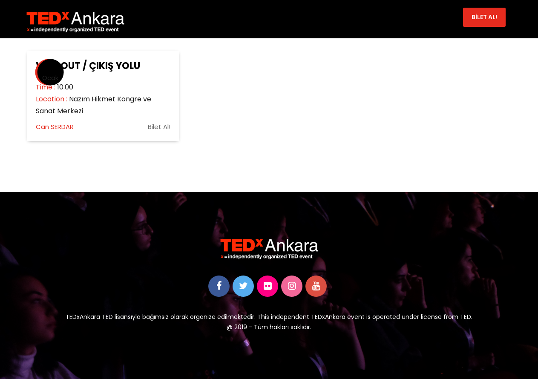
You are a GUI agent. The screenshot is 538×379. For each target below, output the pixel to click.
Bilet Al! (159, 126)
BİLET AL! (484, 17)
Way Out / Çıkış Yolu (88, 65)
